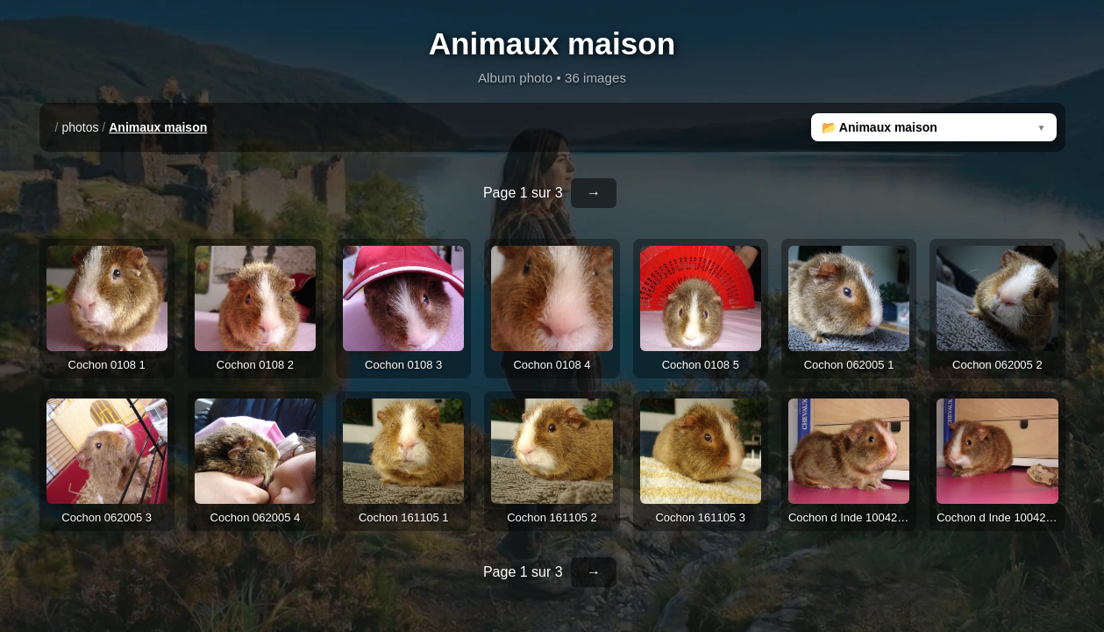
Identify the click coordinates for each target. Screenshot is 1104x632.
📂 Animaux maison (879, 127)
